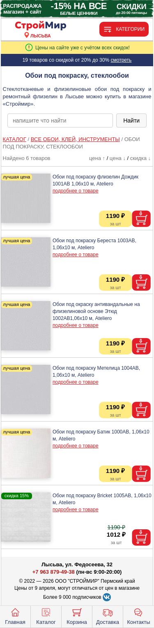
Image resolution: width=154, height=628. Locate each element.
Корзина (77, 615)
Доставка (107, 615)
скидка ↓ (140, 158)
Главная (15, 615)
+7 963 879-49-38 (53, 572)
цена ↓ (118, 158)
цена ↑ (97, 158)
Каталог (45, 615)
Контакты (138, 615)
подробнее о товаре (76, 191)
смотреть (120, 60)
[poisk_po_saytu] (60, 120)
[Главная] (40, 26)
